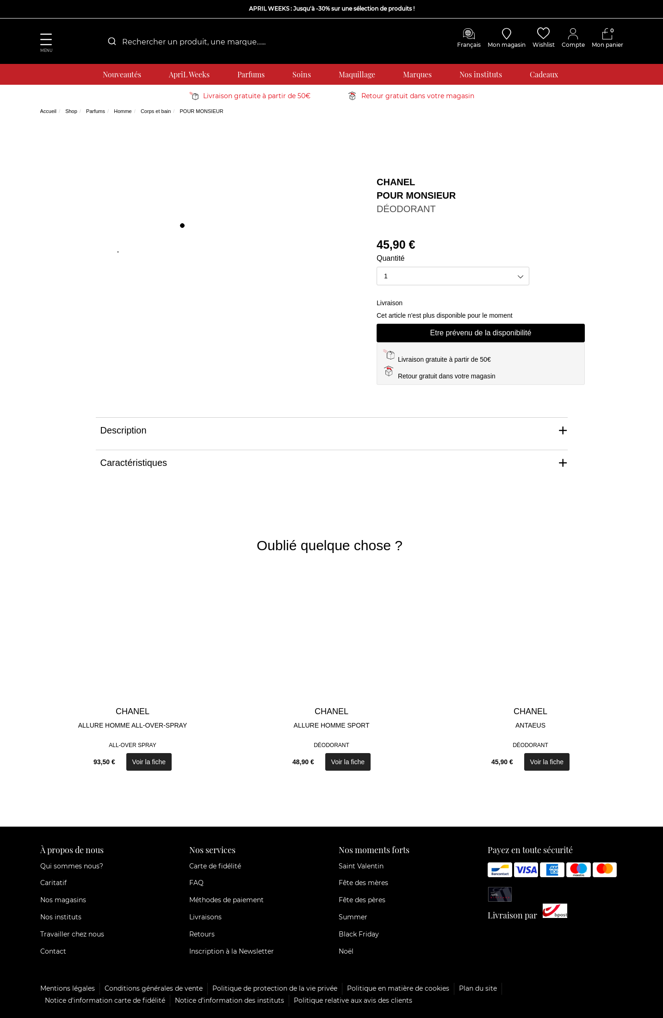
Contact (53, 951)
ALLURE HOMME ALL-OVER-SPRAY (132, 725)
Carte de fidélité (215, 866)
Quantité (390, 258)
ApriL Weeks (189, 74)
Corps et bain (156, 111)
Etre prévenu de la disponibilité (481, 333)
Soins (301, 74)
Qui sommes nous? (71, 866)
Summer (353, 917)
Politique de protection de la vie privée (274, 988)
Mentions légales (67, 988)
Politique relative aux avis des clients (353, 1000)
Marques (417, 74)
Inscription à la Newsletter (231, 951)
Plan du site (478, 988)
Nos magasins (63, 900)
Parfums (251, 74)
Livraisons (205, 917)
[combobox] (192, 41)
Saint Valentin (361, 866)
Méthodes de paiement (226, 900)
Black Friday (359, 934)
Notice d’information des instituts (229, 1000)
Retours (202, 934)
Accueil (48, 111)
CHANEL (396, 182)
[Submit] (111, 41)
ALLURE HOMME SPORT (332, 725)
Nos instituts (480, 74)
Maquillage (357, 74)
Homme (123, 111)
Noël (346, 951)
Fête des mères (363, 883)
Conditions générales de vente (154, 988)
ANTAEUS (530, 725)
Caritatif (53, 883)
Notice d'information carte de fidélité (105, 1000)
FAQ (196, 883)
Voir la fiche (149, 762)
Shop (71, 111)
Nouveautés (122, 74)
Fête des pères (362, 900)
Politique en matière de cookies (398, 988)
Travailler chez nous (72, 934)
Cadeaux (544, 74)
